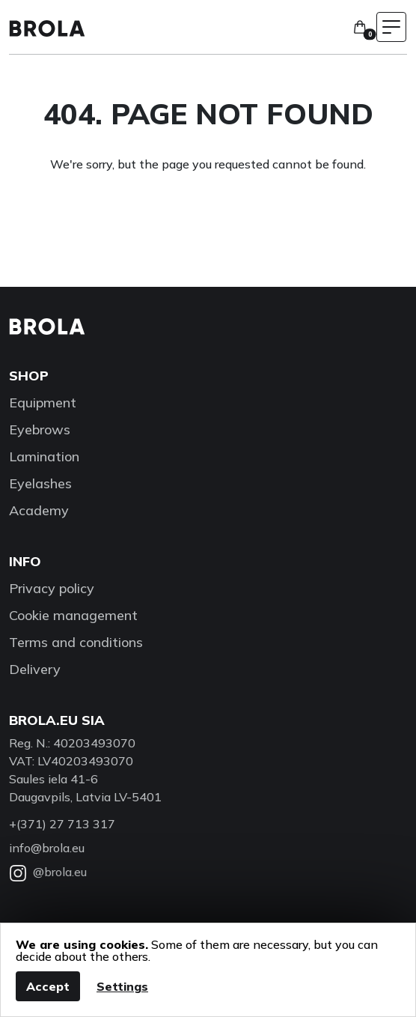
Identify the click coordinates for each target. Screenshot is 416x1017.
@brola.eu (48, 871)
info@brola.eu (47, 847)
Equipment (42, 402)
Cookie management (73, 615)
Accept (48, 986)
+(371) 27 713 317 (62, 823)
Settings (122, 986)
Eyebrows (39, 429)
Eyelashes (40, 483)
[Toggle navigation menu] (391, 27)
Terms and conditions (76, 642)
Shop (29, 375)
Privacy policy (51, 588)
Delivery (35, 669)
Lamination (44, 456)
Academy (39, 510)
